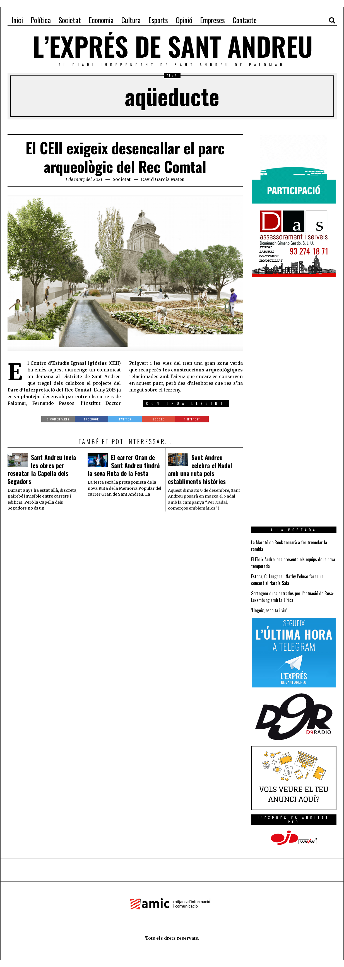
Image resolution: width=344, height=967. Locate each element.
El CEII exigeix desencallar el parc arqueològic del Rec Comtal (125, 157)
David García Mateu (163, 179)
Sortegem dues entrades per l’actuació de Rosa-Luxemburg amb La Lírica (293, 596)
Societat (122, 179)
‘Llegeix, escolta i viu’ (269, 610)
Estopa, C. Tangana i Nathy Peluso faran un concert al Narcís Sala (287, 579)
